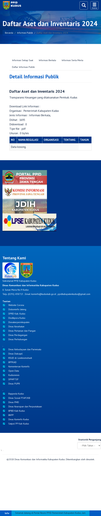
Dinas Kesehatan (13, 326)
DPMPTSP (10, 379)
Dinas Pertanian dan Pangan (19, 330)
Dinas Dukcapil (12, 353)
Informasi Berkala (47, 60)
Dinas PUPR (11, 383)
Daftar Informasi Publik (23, 67)
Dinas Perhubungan (14, 339)
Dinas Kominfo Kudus (15, 419)
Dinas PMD (10, 402)
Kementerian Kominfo (15, 366)
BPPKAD (9, 362)
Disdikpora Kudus (13, 317)
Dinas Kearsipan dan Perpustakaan (22, 406)
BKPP (8, 415)
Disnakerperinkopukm (15, 322)
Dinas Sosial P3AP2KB (16, 397)
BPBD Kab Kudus (13, 410)
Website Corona (13, 305)
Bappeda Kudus (13, 393)
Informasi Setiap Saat (22, 60)
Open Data (10, 370)
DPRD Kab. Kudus (13, 313)
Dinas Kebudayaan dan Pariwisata (21, 349)
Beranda (9, 32)
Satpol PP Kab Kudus (15, 423)
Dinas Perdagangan (14, 335)
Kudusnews (10, 375)
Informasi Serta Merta (72, 60)
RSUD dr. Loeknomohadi (17, 357)
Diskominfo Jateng (14, 309)
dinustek (90, 496)
